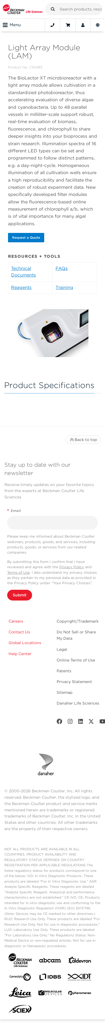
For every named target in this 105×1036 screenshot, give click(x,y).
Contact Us (19, 632)
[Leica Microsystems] (20, 994)
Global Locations (25, 643)
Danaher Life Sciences (78, 703)
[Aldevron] (80, 961)
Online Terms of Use (76, 660)
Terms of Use (18, 572)
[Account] (83, 25)
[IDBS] (50, 978)
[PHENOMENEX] (80, 994)
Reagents (21, 287)
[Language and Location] (97, 25)
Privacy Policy (71, 567)
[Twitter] (91, 722)
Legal (62, 649)
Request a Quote (26, 237)
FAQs (62, 268)
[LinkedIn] (80, 722)
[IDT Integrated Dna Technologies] (80, 978)
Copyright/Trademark (78, 621)
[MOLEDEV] (50, 994)
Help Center (20, 654)
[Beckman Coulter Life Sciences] (23, 9)
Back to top (83, 439)
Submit (20, 595)
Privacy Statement (74, 681)
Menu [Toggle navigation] (12, 25)
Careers (16, 621)
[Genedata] (20, 978)
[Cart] (67, 25)
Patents (64, 671)
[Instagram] (70, 722)
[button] (53, 9)
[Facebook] (59, 722)
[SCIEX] (20, 1010)
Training (64, 287)
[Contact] (52, 25)
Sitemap (64, 692)
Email (14, 510)
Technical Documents (23, 272)
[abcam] (50, 961)
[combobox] (74, 9)
